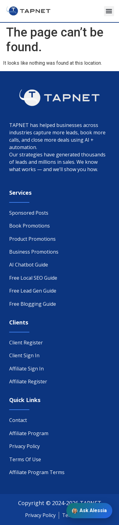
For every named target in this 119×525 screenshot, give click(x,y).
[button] (109, 11)
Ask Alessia (89, 511)
